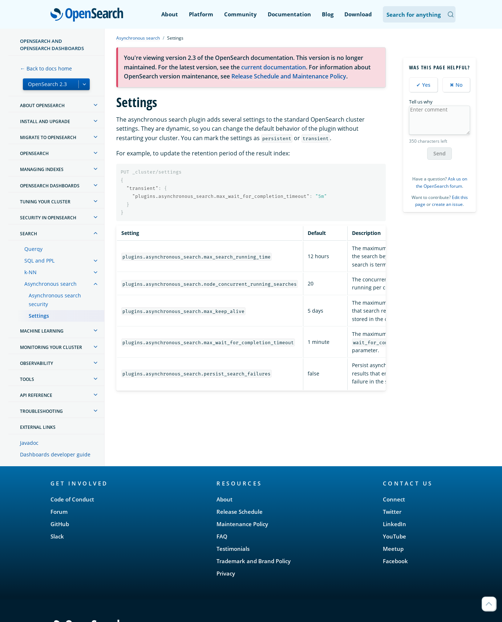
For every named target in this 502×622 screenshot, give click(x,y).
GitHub (59, 524)
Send (439, 153)
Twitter (392, 511)
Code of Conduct (72, 499)
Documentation (289, 14)
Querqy (33, 248)
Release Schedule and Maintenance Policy (288, 76)
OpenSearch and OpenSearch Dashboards (52, 45)
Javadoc (29, 442)
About (169, 14)
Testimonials (233, 548)
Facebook (395, 561)
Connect (394, 499)
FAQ (221, 536)
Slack (57, 536)
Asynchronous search (50, 283)
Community (240, 14)
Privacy (225, 573)
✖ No (456, 84)
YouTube (394, 536)
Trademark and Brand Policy (253, 561)
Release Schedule (239, 511)
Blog (327, 14)
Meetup (393, 548)
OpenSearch (88, 15)
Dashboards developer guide (55, 454)
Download (358, 14)
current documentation (273, 67)
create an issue (447, 204)
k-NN (30, 272)
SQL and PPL (39, 260)
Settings (39, 315)
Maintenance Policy (242, 524)
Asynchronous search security (55, 300)
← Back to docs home (46, 68)
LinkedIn (394, 524)
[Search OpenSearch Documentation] (419, 14)
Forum (59, 511)
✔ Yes (423, 84)
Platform (201, 14)
